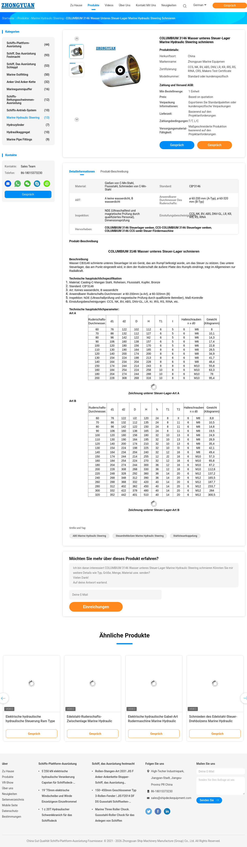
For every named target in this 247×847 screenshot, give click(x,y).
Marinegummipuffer (28, 89)
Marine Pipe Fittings (28, 139)
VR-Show (7, 782)
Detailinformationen (82, 171)
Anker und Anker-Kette (28, 82)
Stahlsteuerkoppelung (185, 535)
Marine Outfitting (28, 75)
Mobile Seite (10, 805)
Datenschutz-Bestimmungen (11, 813)
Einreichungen (96, 606)
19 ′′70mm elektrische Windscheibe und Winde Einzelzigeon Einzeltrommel (59, 796)
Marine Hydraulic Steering (28, 118)
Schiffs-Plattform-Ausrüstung (28, 44)
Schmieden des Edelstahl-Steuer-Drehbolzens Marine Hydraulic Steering (213, 721)
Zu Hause (8, 771)
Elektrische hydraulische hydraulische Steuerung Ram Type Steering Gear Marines (30, 721)
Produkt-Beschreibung (114, 171)
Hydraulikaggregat (28, 132)
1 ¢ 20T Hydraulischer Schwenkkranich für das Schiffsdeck (57, 815)
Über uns (7, 788)
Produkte (7, 776)
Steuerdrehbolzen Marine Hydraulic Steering (140, 535)
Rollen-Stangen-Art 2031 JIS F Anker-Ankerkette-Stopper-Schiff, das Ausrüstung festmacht (114, 777)
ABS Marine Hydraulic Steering (89, 535)
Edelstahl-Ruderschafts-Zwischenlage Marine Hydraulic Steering (89, 721)
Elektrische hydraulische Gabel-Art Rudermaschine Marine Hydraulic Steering (153, 721)
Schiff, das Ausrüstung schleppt (28, 65)
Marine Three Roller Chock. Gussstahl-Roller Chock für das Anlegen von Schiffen (114, 815)
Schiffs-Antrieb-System (28, 110)
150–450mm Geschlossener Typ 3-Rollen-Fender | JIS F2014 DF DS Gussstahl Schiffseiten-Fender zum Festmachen (115, 796)
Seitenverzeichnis (13, 799)
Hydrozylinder (28, 125)
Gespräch (230, 5)
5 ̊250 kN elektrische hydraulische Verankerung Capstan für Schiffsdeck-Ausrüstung (58, 777)
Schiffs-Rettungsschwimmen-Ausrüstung (28, 100)
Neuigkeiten (9, 794)
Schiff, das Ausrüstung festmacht (28, 55)
